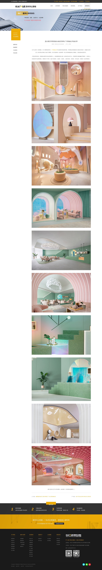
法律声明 (22, 566)
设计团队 (49, 538)
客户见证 (40, 540)
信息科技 (31, 544)
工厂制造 (31, 548)
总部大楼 (31, 540)
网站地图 (13, 566)
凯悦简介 (13, 540)
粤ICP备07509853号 (29, 566)
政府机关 (31, 552)
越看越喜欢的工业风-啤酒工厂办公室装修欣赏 (46, 496)
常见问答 (15, 52)
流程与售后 (22, 542)
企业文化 (13, 542)
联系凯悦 (13, 538)
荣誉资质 (13, 544)
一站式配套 (22, 544)
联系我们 (88, 1)
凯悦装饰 (26, 6)
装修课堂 (15, 47)
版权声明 (17, 566)
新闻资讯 (87, 5)
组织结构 (13, 548)
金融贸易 (31, 542)
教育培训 (31, 550)
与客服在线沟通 (59, 523)
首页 (52, 5)
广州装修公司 (54, 49)
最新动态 (15, 44)
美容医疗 (31, 546)
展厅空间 (31, 554)
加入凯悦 (13, 550)
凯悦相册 (13, 546)
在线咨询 (82, 1)
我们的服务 (65, 5)
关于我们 (80, 5)
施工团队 (49, 540)
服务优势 (22, 540)
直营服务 (22, 538)
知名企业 (31, 538)
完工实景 (31, 556)
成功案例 (57, 5)
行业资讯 (15, 50)
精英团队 (73, 5)
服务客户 (22, 546)
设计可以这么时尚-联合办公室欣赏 (83, 496)
